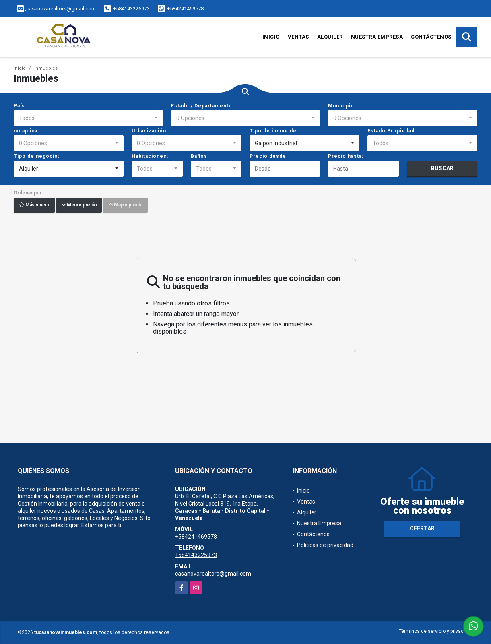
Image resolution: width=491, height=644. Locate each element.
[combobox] (88, 118)
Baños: (200, 156)
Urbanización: (150, 131)
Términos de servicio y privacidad (436, 631)
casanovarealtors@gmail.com (213, 573)
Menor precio (79, 205)
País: (20, 106)
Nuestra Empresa (377, 37)
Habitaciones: (150, 156)
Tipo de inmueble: (274, 131)
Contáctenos (431, 37)
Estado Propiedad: (391, 131)
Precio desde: (269, 156)
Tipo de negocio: (37, 156)
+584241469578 (185, 9)
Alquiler (330, 37)
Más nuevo (34, 205)
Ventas (298, 37)
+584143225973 (131, 9)
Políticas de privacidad (325, 545)
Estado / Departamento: (202, 106)
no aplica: (26, 131)
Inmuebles (46, 68)
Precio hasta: (345, 156)
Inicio (271, 37)
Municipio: (342, 106)
